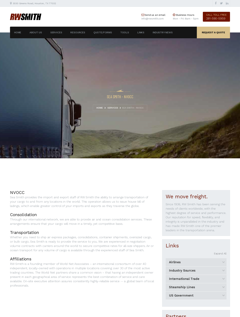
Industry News (163, 32)
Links (140, 32)
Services (56, 32)
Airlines (175, 262)
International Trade (184, 279)
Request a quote (213, 32)
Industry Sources (182, 270)
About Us (36, 32)
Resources (77, 32)
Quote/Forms (103, 32)
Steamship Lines (182, 287)
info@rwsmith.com (153, 18)
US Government (181, 295)
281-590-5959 (215, 18)
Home (17, 32)
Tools (124, 32)
